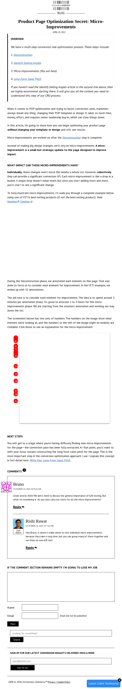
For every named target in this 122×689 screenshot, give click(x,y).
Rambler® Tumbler (18, 201)
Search (16, 639)
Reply (18, 507)
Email (10, 616)
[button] (111, 6)
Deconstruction (23, 55)
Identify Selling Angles (27, 63)
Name (10, 607)
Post (12, 623)
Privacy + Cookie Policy (59, 681)
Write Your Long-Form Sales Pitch (50, 460)
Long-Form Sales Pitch (27, 79)
